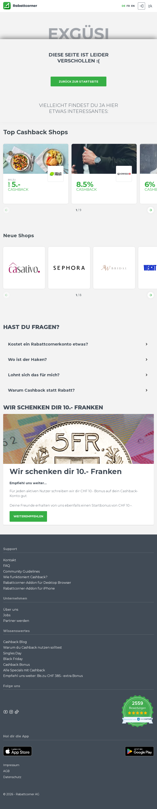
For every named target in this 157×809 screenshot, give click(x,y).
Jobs (6, 615)
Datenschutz (12, 777)
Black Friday (13, 659)
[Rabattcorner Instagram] (11, 711)
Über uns (10, 609)
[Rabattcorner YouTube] (5, 711)
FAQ (6, 566)
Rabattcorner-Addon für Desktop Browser (37, 583)
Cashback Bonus (16, 665)
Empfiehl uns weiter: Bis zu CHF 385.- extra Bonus (43, 676)
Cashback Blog (15, 642)
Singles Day (12, 653)
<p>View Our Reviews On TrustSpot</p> (137, 711)
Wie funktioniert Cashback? (25, 577)
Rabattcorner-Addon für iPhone (29, 588)
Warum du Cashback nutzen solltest (32, 647)
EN (133, 5)
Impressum (11, 765)
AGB (6, 771)
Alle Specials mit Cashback (24, 670)
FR (128, 5)
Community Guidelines (21, 571)
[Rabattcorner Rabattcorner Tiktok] (16, 711)
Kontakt (9, 560)
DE (123, 5)
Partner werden (16, 621)
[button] (6, 210)
